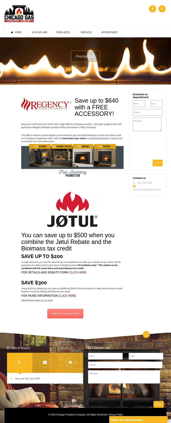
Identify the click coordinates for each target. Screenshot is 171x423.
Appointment (109, 32)
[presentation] (146, 146)
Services (86, 32)
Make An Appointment (65, 313)
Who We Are (39, 32)
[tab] (19, 363)
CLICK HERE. (78, 272)
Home (16, 32)
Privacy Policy (116, 414)
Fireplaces (63, 32)
